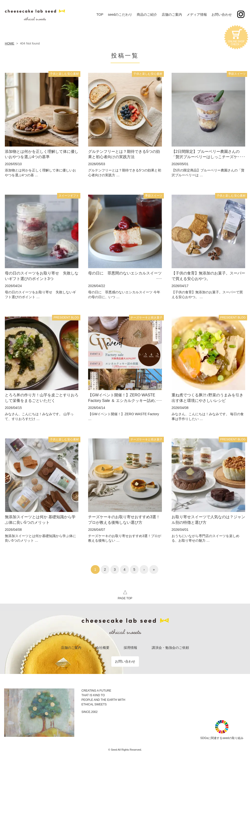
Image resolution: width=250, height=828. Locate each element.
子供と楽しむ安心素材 (64, 73)
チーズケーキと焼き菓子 (146, 317)
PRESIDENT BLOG (66, 317)
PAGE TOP (125, 594)
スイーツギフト (69, 195)
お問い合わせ (125, 661)
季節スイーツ (237, 73)
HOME (9, 43)
